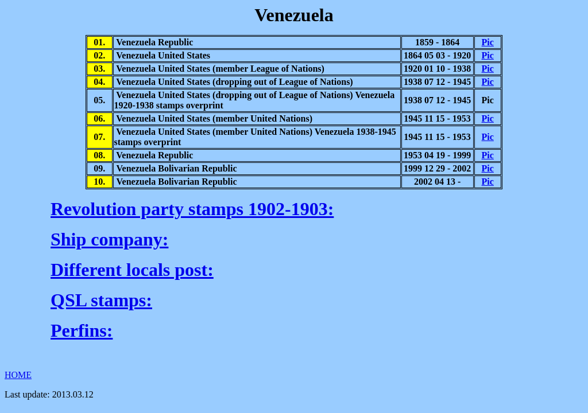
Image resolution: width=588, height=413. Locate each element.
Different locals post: (132, 269)
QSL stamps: (101, 300)
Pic (488, 42)
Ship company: (109, 239)
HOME (18, 375)
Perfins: (82, 330)
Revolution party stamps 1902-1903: (192, 208)
